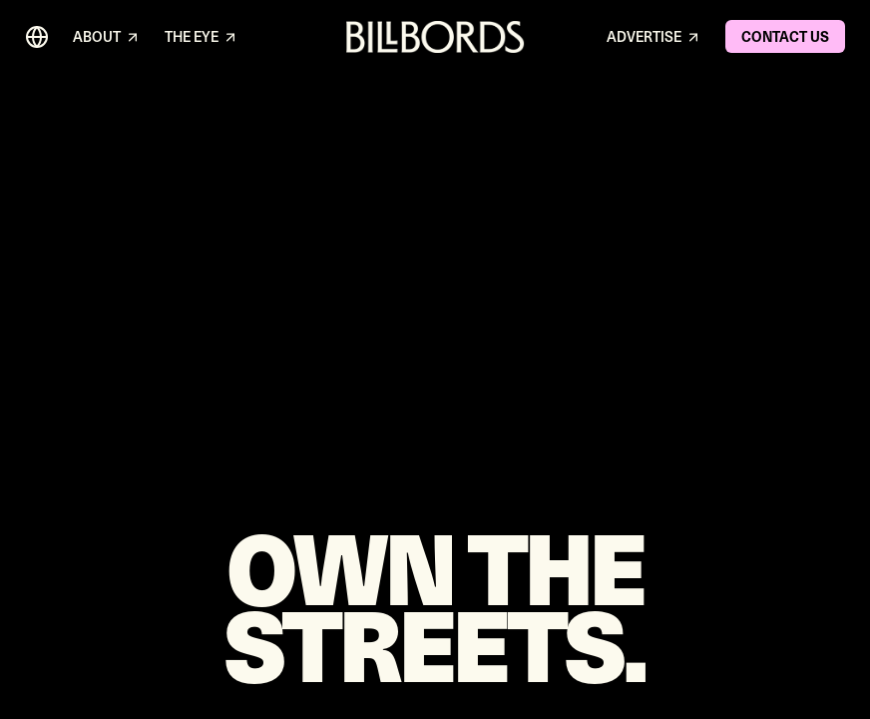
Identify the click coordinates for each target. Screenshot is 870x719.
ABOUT (107, 37)
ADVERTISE (654, 37)
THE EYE (201, 37)
